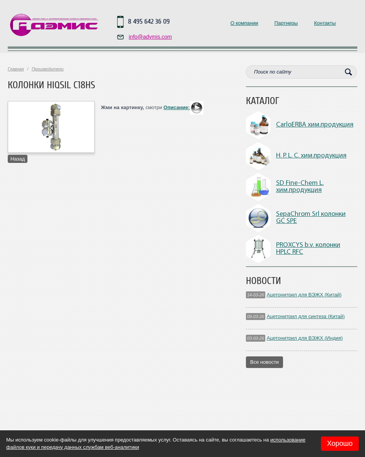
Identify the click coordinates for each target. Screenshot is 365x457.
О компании (244, 23)
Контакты (325, 23)
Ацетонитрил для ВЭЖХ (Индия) (305, 338)
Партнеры (286, 23)
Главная (16, 69)
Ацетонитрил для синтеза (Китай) (306, 316)
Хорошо (340, 443)
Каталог (262, 101)
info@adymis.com (150, 37)
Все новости (264, 362)
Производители (48, 69)
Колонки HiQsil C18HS (51, 85)
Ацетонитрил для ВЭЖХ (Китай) (304, 295)
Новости (263, 281)
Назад (17, 159)
